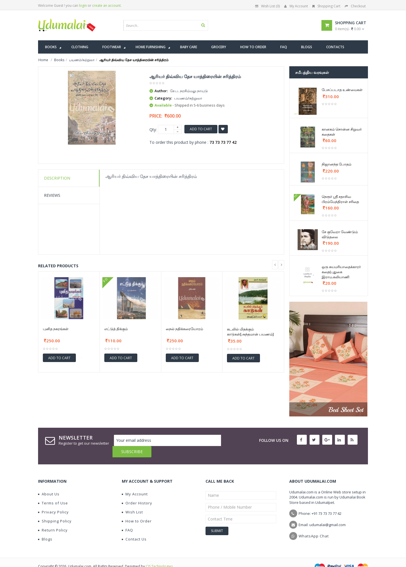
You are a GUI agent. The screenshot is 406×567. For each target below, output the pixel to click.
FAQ (127, 518)
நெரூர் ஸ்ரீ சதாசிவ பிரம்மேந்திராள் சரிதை (340, 199)
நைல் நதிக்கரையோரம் (184, 328)
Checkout (355, 6)
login (83, 5)
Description (57, 178)
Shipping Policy (55, 509)
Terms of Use (53, 491)
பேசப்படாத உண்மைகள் (342, 89)
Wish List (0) (267, 6)
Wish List (132, 500)
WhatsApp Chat (314, 524)
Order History (137, 491)
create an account (106, 5)
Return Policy (53, 518)
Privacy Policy (53, 500)
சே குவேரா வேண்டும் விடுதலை (340, 234)
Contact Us (134, 527)
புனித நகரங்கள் (56, 328)
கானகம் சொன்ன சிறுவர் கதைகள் (342, 132)
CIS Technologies (159, 555)
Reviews (52, 195)
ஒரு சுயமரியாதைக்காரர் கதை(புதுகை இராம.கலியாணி (341, 271)
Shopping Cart (326, 6)
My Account (296, 6)
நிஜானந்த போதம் (336, 164)
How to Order (137, 509)
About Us (48, 482)
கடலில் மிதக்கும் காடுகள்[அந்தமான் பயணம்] (250, 331)
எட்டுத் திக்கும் (116, 328)
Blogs (45, 527)
